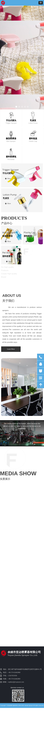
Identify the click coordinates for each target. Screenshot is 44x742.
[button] (40, 2)
